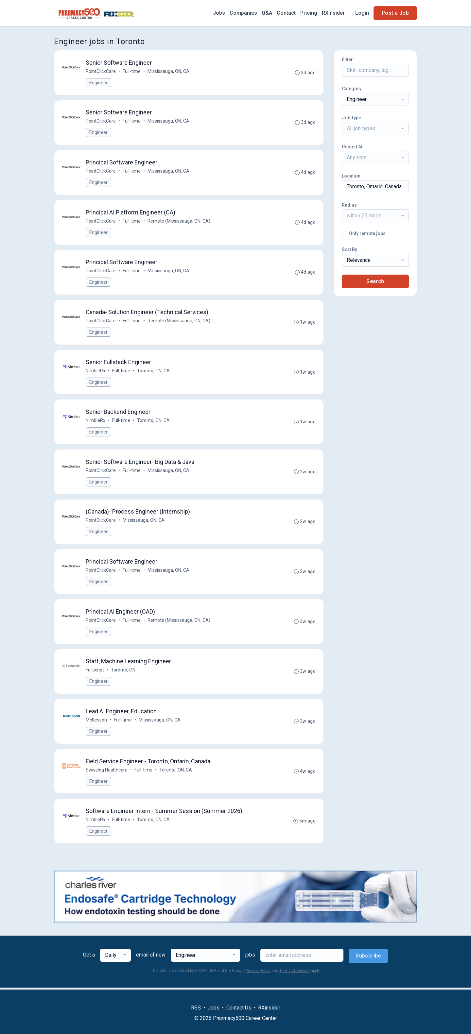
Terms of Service (294, 972)
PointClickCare (101, 71)
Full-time (132, 71)
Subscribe (368, 958)
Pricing (308, 13)
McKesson (96, 721)
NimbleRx (95, 371)
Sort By (349, 249)
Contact (286, 13)
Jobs (219, 13)
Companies (243, 13)
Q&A (267, 13)
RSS (196, 1008)
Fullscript (95, 671)
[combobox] (375, 99)
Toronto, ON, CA (153, 371)
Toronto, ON (123, 671)
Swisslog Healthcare (107, 771)
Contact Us (238, 1008)
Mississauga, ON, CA (168, 71)
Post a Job (395, 13)
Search (375, 281)
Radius (349, 205)
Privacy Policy (258, 972)
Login (362, 13)
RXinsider (333, 13)
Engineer (98, 82)
